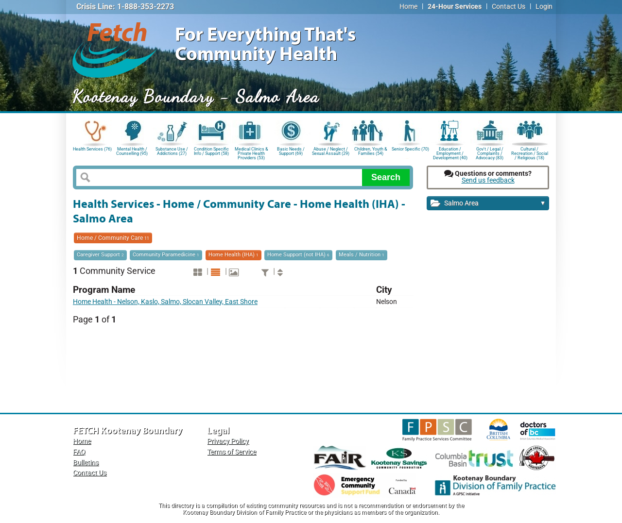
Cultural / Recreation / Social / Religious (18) (529, 153)
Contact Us (508, 6)
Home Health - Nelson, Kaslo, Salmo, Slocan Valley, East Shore (165, 302)
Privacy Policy (228, 441)
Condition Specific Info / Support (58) (211, 151)
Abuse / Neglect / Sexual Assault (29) (330, 151)
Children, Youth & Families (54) (370, 151)
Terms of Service (231, 452)
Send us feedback (488, 180)
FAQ (79, 452)
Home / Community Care (113, 238)
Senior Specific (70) (410, 149)
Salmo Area (488, 203)
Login (544, 6)
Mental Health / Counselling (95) (132, 151)
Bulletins (86, 462)
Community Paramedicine (166, 255)
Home (408, 6)
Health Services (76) (92, 149)
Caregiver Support (100, 255)
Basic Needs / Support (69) (291, 151)
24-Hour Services (455, 6)
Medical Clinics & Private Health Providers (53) (251, 153)
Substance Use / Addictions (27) (172, 151)
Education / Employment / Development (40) (450, 153)
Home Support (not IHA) (298, 255)
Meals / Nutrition (361, 255)
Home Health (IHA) (233, 255)
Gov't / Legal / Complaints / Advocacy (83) (489, 153)
